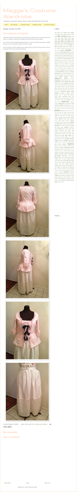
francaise (67, 86)
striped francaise (69, 163)
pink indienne (43, 424)
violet (60, 175)
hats (59, 101)
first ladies (68, 84)
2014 (72, 41)
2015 (56, 43)
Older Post (47, 483)
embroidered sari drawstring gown (64, 81)
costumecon (67, 71)
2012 (65, 41)
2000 (67, 38)
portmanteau (57, 137)
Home (6, 24)
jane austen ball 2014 (63, 106)
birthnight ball (60, 58)
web (65, 175)
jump (62, 110)
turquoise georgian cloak (67, 170)
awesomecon (61, 53)
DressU (66, 78)
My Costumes (14, 24)
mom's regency (70, 120)
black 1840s (67, 58)
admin (70, 46)
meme (72, 117)
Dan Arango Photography (66, 73)
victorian (66, 172)
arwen (67, 52)
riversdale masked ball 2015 (62, 149)
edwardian (57, 80)
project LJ (61, 140)
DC (73, 73)
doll (73, 75)
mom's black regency (68, 118)
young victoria (61, 181)
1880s (62, 34)
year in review (66, 180)
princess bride (61, 138)
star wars (71, 160)
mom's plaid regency (60, 120)
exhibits (66, 83)
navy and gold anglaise (68, 123)
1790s (64, 32)
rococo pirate (70, 150)
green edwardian (63, 96)
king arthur (69, 110)
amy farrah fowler (70, 48)
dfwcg (61, 75)
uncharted (61, 172)
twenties (56, 172)
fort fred (59, 86)
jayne (70, 108)
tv (73, 170)
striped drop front (59, 163)
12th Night (57, 32)
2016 (59, 43)
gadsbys (57, 93)
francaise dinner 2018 (65, 89)
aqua (62, 52)
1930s (72, 36)
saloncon (62, 152)
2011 (33, 424)
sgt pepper (58, 155)
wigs (59, 178)
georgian (62, 93)
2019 (68, 43)
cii (73, 70)
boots (73, 63)
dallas (59, 73)
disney (64, 75)
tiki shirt (69, 168)
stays (64, 162)
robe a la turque (63, 150)
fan (73, 83)
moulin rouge (63, 122)
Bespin (68, 55)
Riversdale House (69, 147)
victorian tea (71, 173)
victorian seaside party (63, 173)
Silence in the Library (63, 157)
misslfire (56, 118)
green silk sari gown (63, 98)
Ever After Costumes (49, 24)
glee (65, 94)
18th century (28, 424)
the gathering (64, 167)
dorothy (56, 76)
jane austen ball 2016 (64, 108)
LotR (56, 115)
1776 (62, 32)
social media (57, 160)
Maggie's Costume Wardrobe (29, 13)
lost (73, 113)
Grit (55, 99)
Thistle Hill (64, 168)
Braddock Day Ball (59, 65)
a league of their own (62, 44)
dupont (72, 78)
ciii (55, 71)
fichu (62, 84)
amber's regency (61, 48)
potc (70, 137)
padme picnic (65, 128)
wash (63, 175)
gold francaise (70, 94)
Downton (72, 76)
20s (71, 43)
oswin (61, 127)
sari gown (67, 152)
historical (37, 424)
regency (70, 144)
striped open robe (59, 165)
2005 (62, 40)
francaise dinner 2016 (65, 88)
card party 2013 (70, 66)
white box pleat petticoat (64, 177)
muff (56, 123)
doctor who (69, 75)
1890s (72, 34)
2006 (65, 40)
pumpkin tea (67, 140)
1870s (59, 34)
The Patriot (59, 168)
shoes (56, 157)
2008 (72, 40)
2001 (70, 38)
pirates (62, 135)
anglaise (62, 50)
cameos (56, 66)
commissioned (60, 71)
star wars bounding (59, 162)
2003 (56, 39)
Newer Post (7, 483)
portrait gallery (64, 137)
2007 (69, 40)
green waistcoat (70, 98)
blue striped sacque (67, 61)
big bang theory (61, 57)
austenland (71, 52)
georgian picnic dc (59, 94)
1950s (59, 38)
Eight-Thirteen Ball (65, 80)
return (65, 145)
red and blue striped (67, 141)
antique (68, 50)
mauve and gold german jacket (62, 117)
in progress (67, 103)
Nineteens (57, 125)
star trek (66, 160)
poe (73, 135)
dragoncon (58, 78)
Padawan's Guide (37, 24)
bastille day (71, 53)
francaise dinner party (67, 91)
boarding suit (67, 63)
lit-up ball (61, 113)
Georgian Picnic (70, 93)
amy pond (57, 50)
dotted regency (63, 76)
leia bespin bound (66, 112)
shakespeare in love (66, 155)
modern (61, 119)
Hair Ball (64, 99)
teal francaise (69, 165)
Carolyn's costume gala (68, 68)
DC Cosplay (57, 75)
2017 (62, 43)
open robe (67, 125)
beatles (65, 55)
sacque (56, 152)
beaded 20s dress (59, 55)
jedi (73, 108)
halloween (68, 99)
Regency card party (59, 145)
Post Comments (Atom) (31, 487)
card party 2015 (58, 68)
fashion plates (57, 84)
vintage (56, 175)
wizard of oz (71, 178)
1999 (65, 38)
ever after (60, 83)
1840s (72, 32)
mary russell (71, 115)
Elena (72, 80)
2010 (59, 41)
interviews (66, 105)
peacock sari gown (65, 130)
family (70, 83)
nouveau (62, 125)
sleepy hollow (70, 158)
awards (56, 53)
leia (60, 112)
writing (60, 180)
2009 (56, 41)
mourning (68, 122)
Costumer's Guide (25, 24)
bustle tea (67, 65)
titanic (72, 168)
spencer (62, 160)
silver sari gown (63, 158)
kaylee (65, 110)
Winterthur (62, 178)
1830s (68, 32)
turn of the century (58, 170)
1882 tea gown (67, 34)
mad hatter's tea (63, 115)
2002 (73, 38)
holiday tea (62, 103)
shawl (72, 155)
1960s (62, 38)
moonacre (57, 122)
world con (57, 180)
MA (58, 115)
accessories (66, 46)
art (64, 52)
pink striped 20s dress (65, 133)
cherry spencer (68, 70)
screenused (71, 154)
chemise (62, 70)
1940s (56, 38)
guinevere (59, 99)
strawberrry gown (70, 162)
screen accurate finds (61, 154)
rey (68, 145)
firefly (64, 84)
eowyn (56, 83)
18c (55, 36)
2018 (65, 43)
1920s (69, 36)
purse (60, 141)
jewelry (57, 110)
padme (60, 128)
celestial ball (57, 70)
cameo (72, 65)
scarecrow (72, 152)
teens (58, 167)
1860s (56, 34)
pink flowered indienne (65, 132)
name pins (59, 123)
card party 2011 (62, 66)
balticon (66, 53)
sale (59, 152)
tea (64, 165)
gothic (56, 96)
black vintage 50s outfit (65, 60)
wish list (66, 178)
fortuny (63, 86)
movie (72, 122)
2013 (69, 41)
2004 (59, 40)
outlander (66, 127)
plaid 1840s (68, 135)
